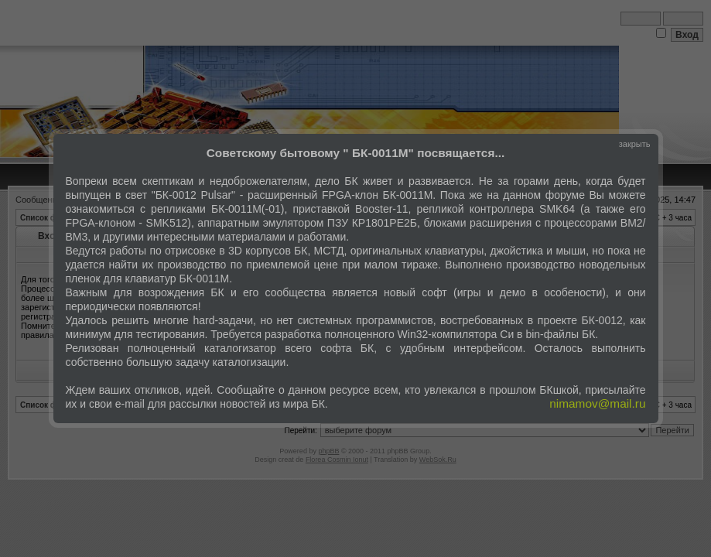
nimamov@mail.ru (597, 403)
